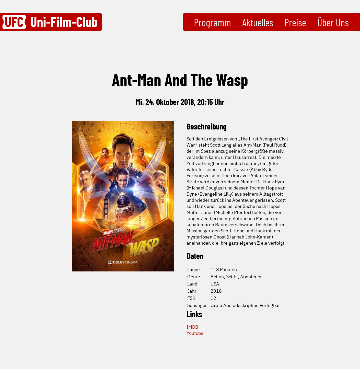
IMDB (192, 327)
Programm (212, 22)
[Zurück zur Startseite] (50, 22)
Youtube (195, 333)
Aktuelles (257, 22)
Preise (295, 22)
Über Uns (333, 22)
